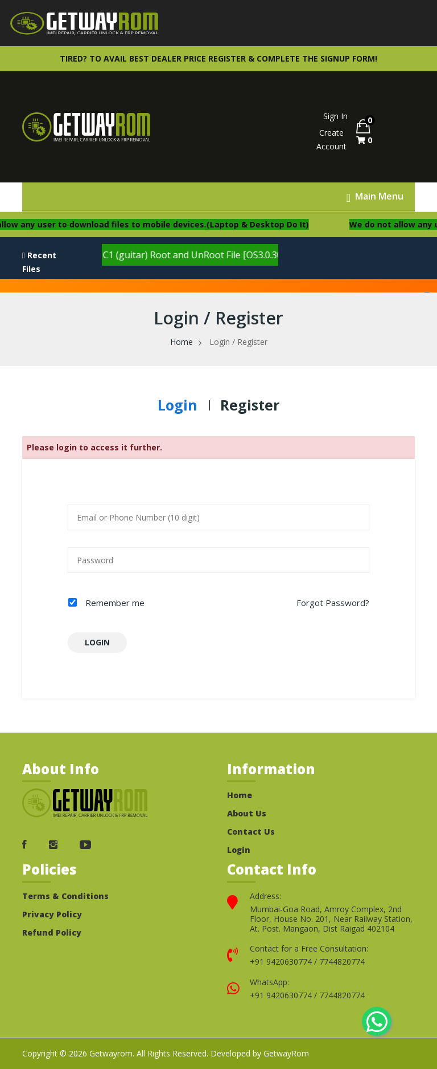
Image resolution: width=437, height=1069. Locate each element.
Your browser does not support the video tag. (184, 127)
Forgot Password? (332, 602)
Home (181, 341)
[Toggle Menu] (375, 196)
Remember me (115, 602)
